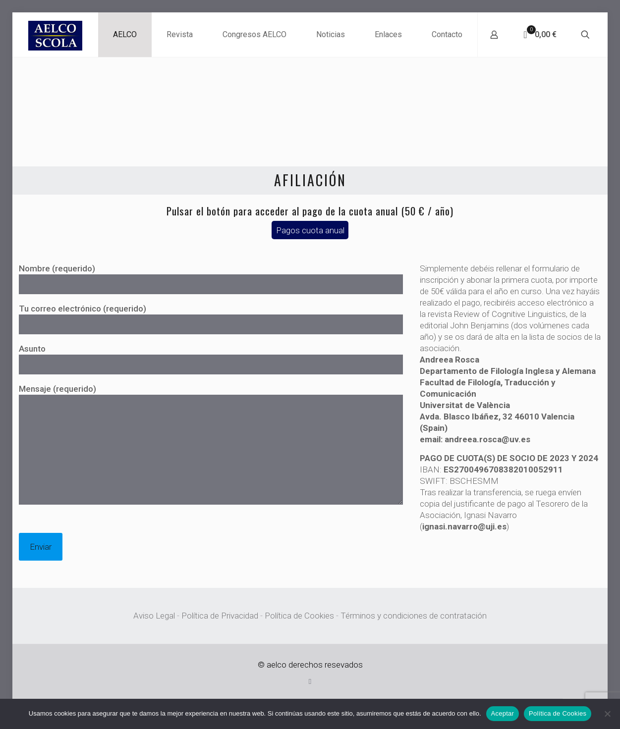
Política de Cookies (299, 616)
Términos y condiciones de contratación (413, 616)
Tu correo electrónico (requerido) (211, 319)
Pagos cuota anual (310, 230)
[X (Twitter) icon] (310, 681)
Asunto (211, 359)
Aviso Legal (154, 616)
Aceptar (502, 713)
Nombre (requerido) (211, 278)
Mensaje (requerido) (211, 444)
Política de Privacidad (219, 616)
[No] (608, 714)
